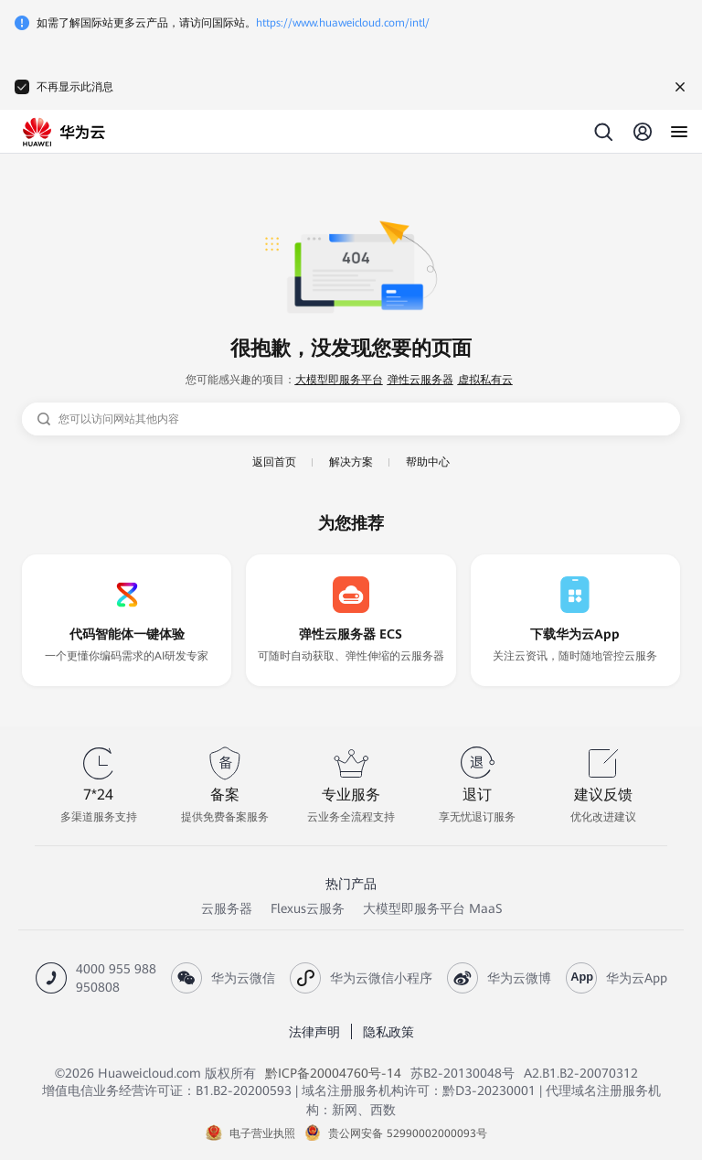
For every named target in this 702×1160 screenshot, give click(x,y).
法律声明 (314, 1032)
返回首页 (274, 462)
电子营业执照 (262, 1133)
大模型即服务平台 (339, 379)
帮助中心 (428, 462)
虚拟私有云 (485, 379)
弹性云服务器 (420, 379)
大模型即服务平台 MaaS (432, 908)
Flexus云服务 (308, 908)
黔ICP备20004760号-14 (333, 1073)
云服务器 (226, 908)
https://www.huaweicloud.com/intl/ (343, 22)
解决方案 (351, 462)
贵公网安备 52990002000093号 (407, 1133)
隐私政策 (388, 1032)
